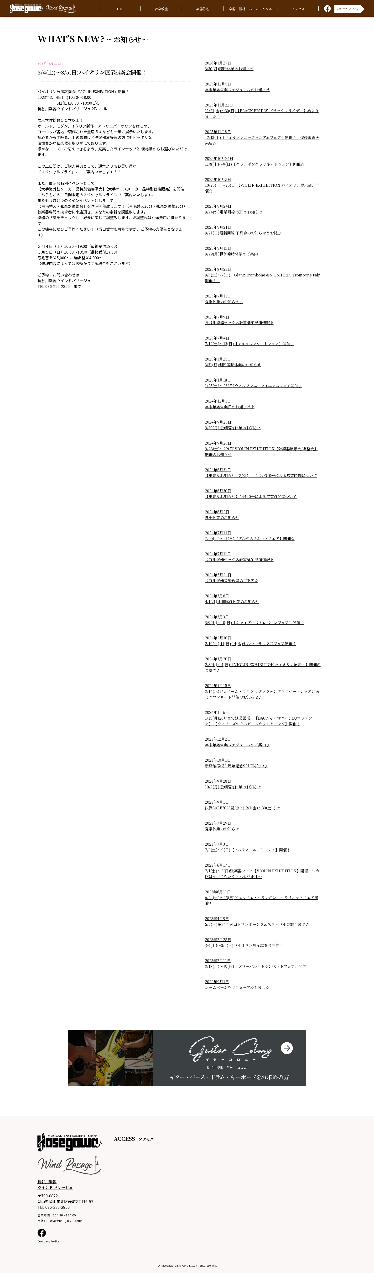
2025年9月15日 (218, 248)
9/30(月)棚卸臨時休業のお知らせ (233, 427)
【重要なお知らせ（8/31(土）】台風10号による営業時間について (261, 475)
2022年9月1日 (217, 981)
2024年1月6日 (217, 712)
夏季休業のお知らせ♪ (224, 301)
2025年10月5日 (218, 179)
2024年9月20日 (218, 443)
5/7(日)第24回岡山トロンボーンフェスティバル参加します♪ (257, 924)
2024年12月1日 (218, 401)
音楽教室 (161, 8)
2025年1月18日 (218, 380)
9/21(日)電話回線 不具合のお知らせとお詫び (243, 233)
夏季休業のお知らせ (222, 517)
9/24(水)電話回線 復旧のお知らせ (234, 212)
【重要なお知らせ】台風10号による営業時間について (251, 496)
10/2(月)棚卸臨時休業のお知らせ (233, 787)
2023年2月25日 (218, 939)
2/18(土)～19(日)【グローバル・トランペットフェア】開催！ (257, 966)
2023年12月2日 (218, 739)
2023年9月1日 (217, 802)
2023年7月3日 (217, 844)
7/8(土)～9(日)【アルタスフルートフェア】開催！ (248, 850)
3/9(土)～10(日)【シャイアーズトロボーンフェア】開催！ (254, 622)
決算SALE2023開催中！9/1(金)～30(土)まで (242, 808)
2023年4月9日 (217, 918)
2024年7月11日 (218, 554)
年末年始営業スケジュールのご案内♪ (237, 745)
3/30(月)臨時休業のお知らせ (229, 68)
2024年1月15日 (218, 685)
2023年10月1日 (218, 760)
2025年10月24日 (219, 158)
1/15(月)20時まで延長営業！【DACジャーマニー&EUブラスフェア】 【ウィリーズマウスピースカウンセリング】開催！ (260, 721)
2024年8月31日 (218, 469)
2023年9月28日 (218, 781)
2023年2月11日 (218, 960)
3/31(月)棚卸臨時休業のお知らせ (233, 364)
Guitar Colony (347, 8)
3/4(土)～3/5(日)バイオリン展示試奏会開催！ (244, 945)
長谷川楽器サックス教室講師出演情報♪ (239, 322)
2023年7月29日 (218, 823)
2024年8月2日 (217, 512)
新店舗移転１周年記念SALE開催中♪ (236, 766)
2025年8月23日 (218, 269)
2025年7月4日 (217, 338)
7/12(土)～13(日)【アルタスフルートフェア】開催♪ (249, 343)
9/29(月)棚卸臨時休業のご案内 (231, 254)
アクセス (298, 8)
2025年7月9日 (217, 317)
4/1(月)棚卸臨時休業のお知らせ (232, 601)
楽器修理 (202, 8)
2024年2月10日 (218, 638)
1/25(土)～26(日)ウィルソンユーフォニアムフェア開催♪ (253, 385)
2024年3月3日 (217, 617)
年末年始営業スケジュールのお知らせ (237, 89)
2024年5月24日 (218, 575)
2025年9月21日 (218, 227)
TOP (119, 8)
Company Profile (48, 1241)
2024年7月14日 (218, 533)
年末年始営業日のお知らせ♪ (230, 406)
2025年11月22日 (219, 105)
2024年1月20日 (218, 659)
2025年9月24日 (218, 206)
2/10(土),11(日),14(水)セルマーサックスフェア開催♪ (250, 643)
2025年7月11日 (218, 296)
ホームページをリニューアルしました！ (239, 987)
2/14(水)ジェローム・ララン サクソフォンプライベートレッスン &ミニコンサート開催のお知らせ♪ (262, 694)
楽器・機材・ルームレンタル (250, 8)
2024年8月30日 (218, 490)
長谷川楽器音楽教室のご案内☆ (231, 580)
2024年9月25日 (218, 422)
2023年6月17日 (218, 865)
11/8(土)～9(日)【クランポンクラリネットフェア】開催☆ (254, 164)
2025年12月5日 (218, 84)
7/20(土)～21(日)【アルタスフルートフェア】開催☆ (250, 538)
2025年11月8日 (218, 131)
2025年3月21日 (218, 359)
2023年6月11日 (218, 892)
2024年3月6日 (217, 596)
